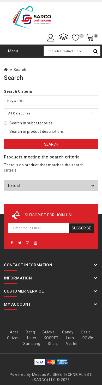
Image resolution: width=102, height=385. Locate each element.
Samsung (31, 344)
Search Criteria (18, 91)
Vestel (71, 344)
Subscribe (81, 228)
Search (20, 70)
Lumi (70, 338)
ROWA (88, 338)
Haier (32, 338)
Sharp (53, 344)
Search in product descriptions (34, 131)
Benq (30, 332)
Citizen (13, 338)
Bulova (49, 332)
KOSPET (51, 338)
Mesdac (39, 374)
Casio (86, 332)
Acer (14, 332)
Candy (67, 332)
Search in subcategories (28, 123)
